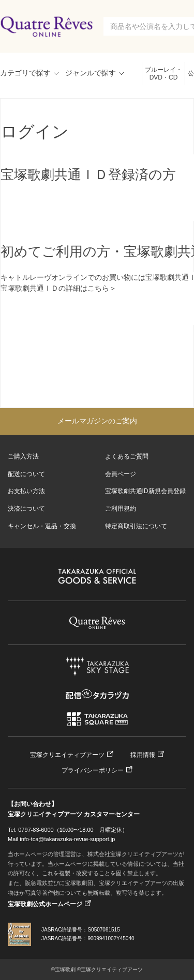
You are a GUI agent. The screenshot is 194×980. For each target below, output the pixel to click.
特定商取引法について (136, 526)
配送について (26, 474)
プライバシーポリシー (93, 770)
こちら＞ (101, 288)
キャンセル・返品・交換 (42, 526)
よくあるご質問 (126, 456)
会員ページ (120, 474)
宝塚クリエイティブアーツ (67, 754)
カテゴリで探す (25, 73)
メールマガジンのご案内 (97, 421)
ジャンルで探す (90, 73)
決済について (26, 508)
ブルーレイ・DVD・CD (163, 73)
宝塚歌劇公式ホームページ (45, 904)
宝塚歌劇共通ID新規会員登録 (145, 491)
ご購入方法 (23, 456)
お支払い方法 (26, 491)
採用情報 (142, 754)
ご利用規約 (120, 508)
